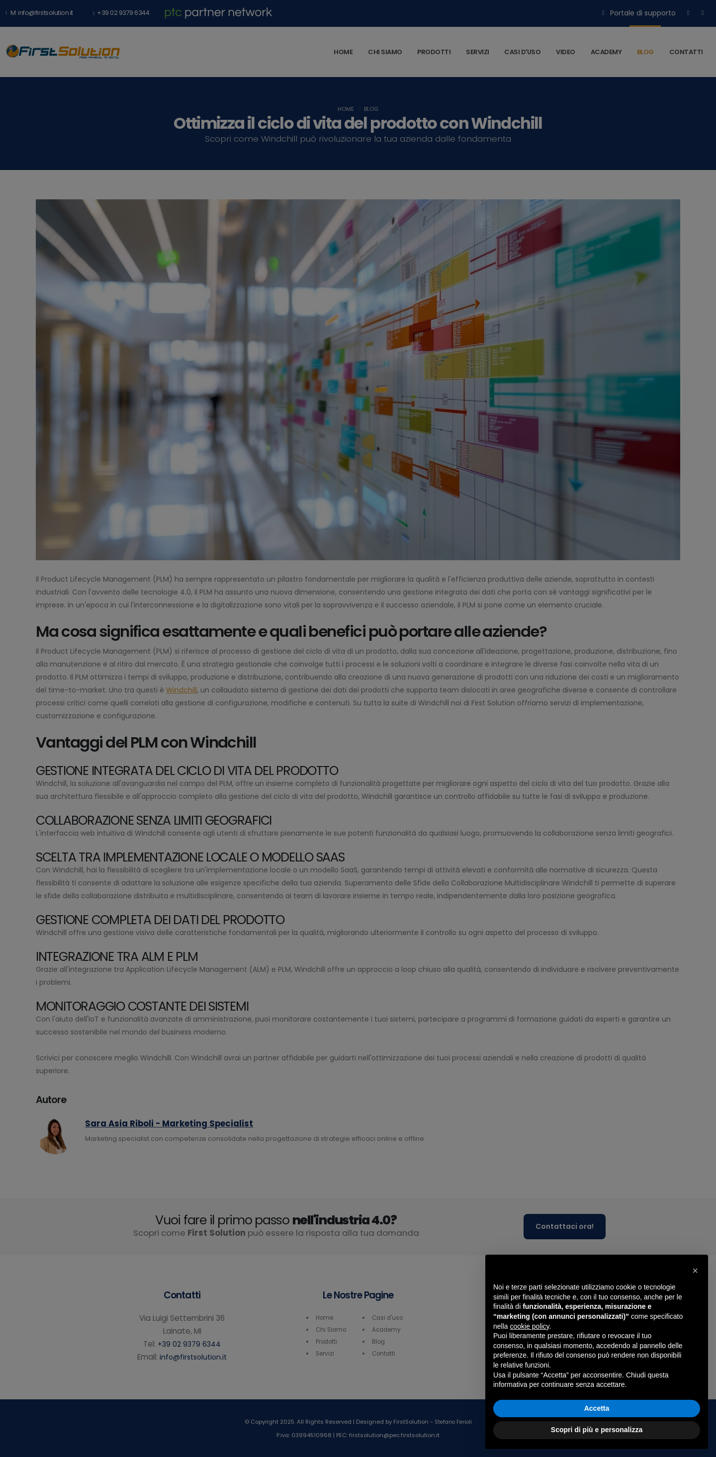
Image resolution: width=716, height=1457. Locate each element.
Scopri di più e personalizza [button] (596, 1430)
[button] (695, 1271)
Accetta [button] (597, 1408)
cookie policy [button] (529, 1326)
